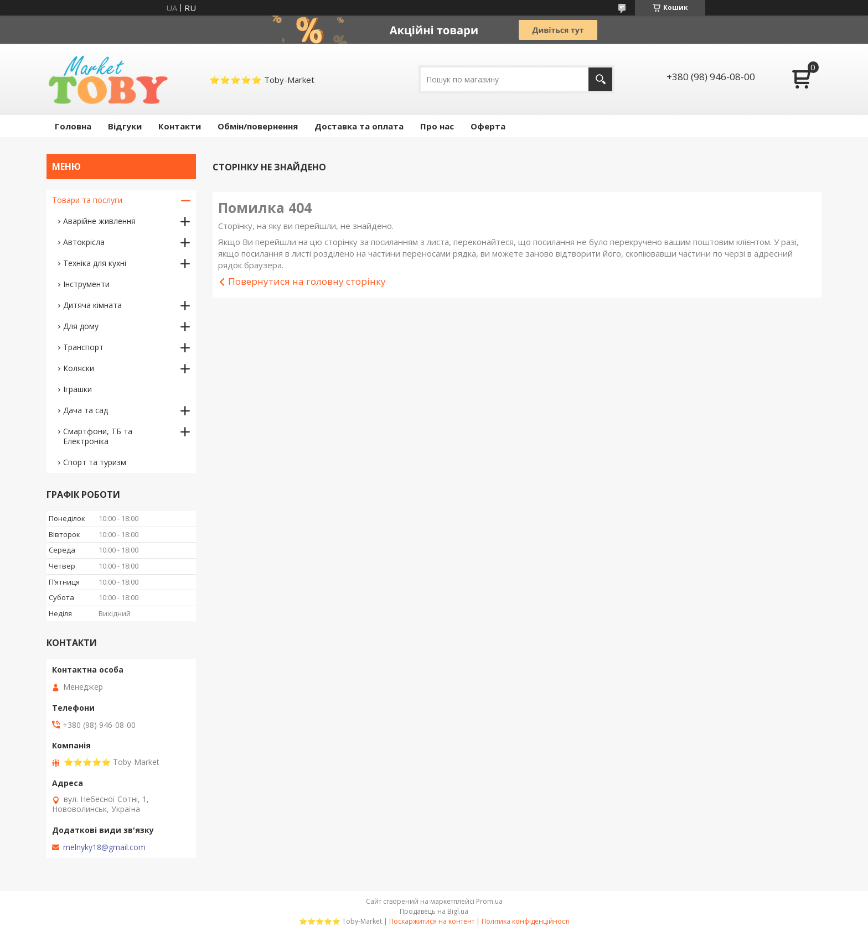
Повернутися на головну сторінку (307, 281)
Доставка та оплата (359, 126)
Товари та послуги (87, 200)
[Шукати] (600, 79)
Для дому (81, 326)
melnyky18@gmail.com (104, 847)
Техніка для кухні (94, 263)
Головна (73, 126)
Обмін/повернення (258, 126)
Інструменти (86, 284)
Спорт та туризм (94, 462)
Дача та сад (85, 410)
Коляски (78, 368)
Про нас (437, 126)
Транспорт (83, 347)
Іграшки (77, 389)
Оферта (488, 126)
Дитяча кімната (92, 305)
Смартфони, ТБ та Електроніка (97, 436)
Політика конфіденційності (526, 921)
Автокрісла (84, 242)
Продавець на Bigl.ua (434, 911)
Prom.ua (489, 901)
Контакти (179, 126)
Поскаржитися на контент (431, 921)
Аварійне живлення (99, 221)
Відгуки (125, 126)
